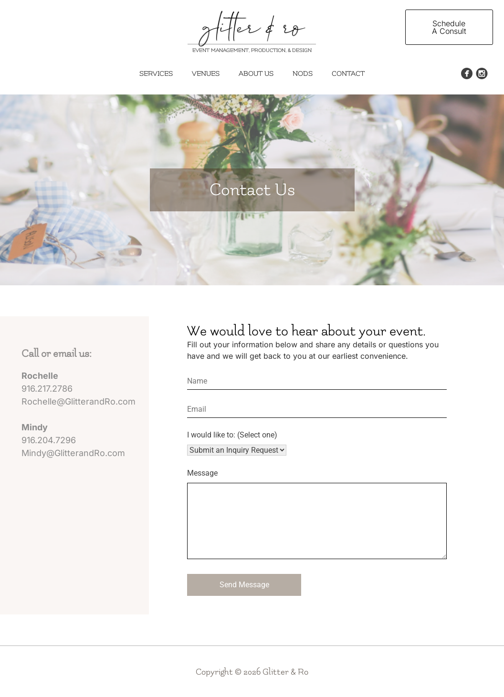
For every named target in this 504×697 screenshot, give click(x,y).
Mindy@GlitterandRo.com (73, 453)
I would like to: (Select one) (232, 434)
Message (202, 473)
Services (156, 74)
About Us (256, 74)
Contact (348, 74)
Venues (206, 74)
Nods (303, 74)
